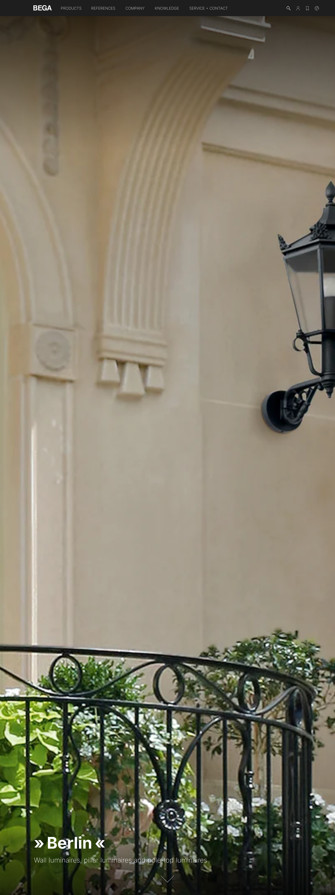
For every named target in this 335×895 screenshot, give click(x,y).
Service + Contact (208, 8)
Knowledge (167, 8)
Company (135, 8)
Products (71, 8)
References (103, 8)
